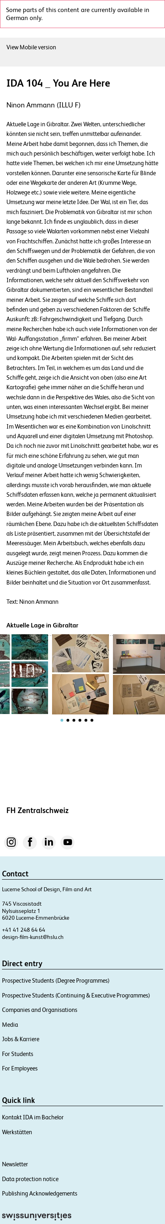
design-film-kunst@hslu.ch (33, 937)
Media (10, 1024)
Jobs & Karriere (20, 1039)
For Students (17, 1053)
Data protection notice (30, 1178)
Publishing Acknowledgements (39, 1193)
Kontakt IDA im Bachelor (33, 1117)
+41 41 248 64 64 (23, 930)
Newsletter (15, 1164)
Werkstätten (17, 1132)
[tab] (61, 720)
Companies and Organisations (39, 1009)
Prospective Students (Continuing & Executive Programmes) (76, 995)
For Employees (20, 1068)
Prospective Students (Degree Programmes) (56, 980)
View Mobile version (31, 47)
